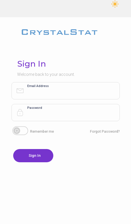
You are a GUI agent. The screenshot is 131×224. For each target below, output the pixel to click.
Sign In (35, 155)
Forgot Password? (105, 131)
